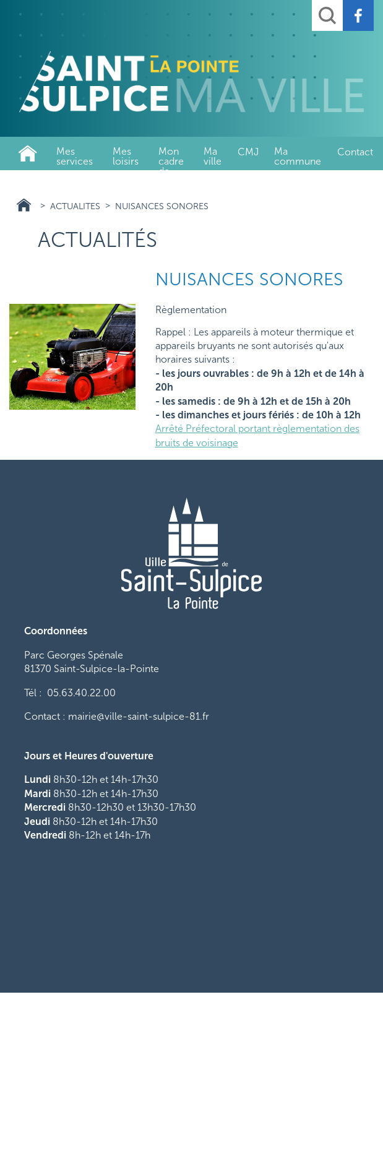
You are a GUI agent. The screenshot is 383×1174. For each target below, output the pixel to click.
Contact (355, 152)
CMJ (248, 152)
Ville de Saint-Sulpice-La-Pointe (27, 153)
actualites (75, 206)
